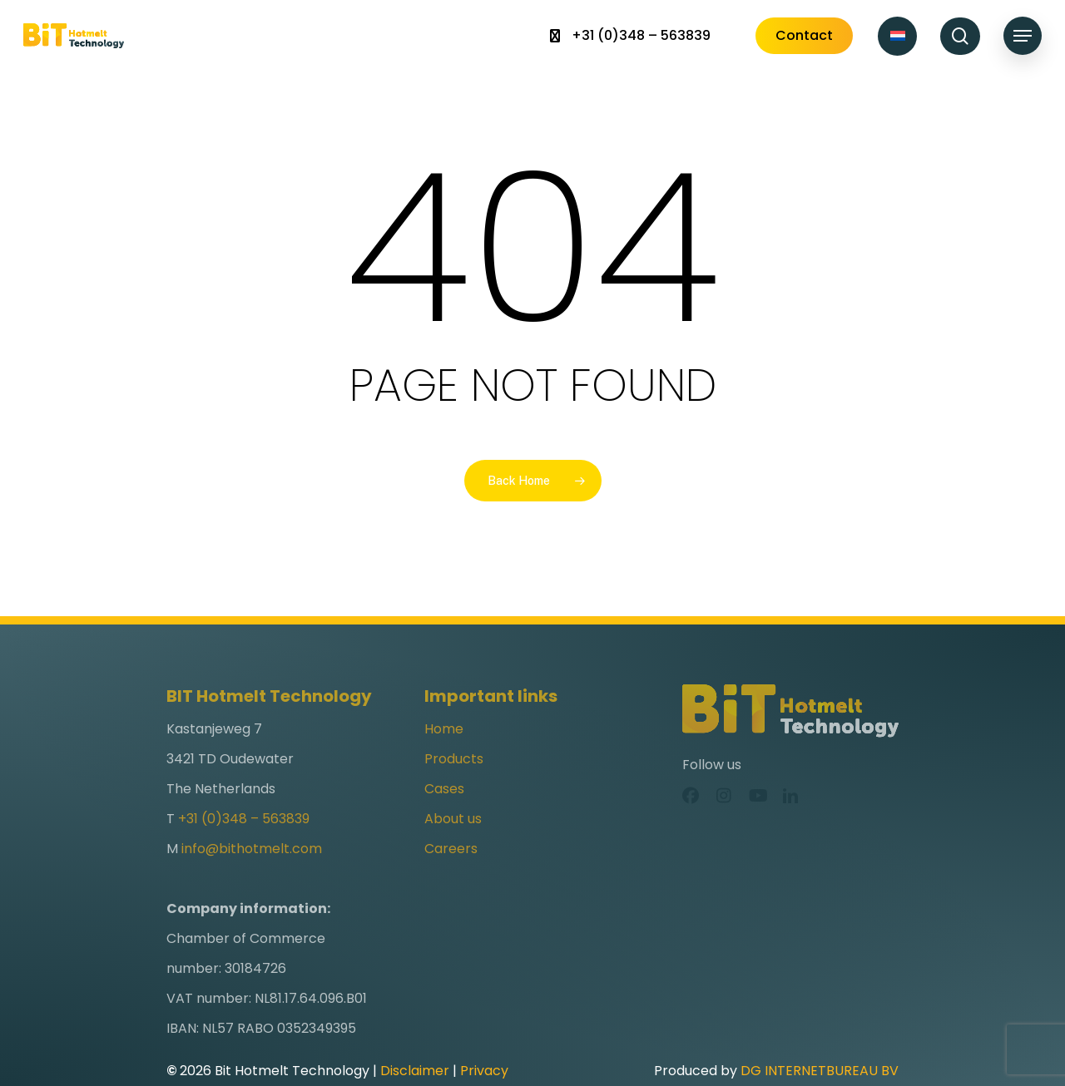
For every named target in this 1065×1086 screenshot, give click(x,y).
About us (453, 845)
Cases (444, 815)
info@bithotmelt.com (251, 875)
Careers (451, 875)
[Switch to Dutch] (897, 36)
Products (453, 785)
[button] (1022, 36)
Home (443, 755)
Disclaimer (414, 1070)
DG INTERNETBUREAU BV (820, 1070)
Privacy (484, 1070)
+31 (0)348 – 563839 (244, 845)
